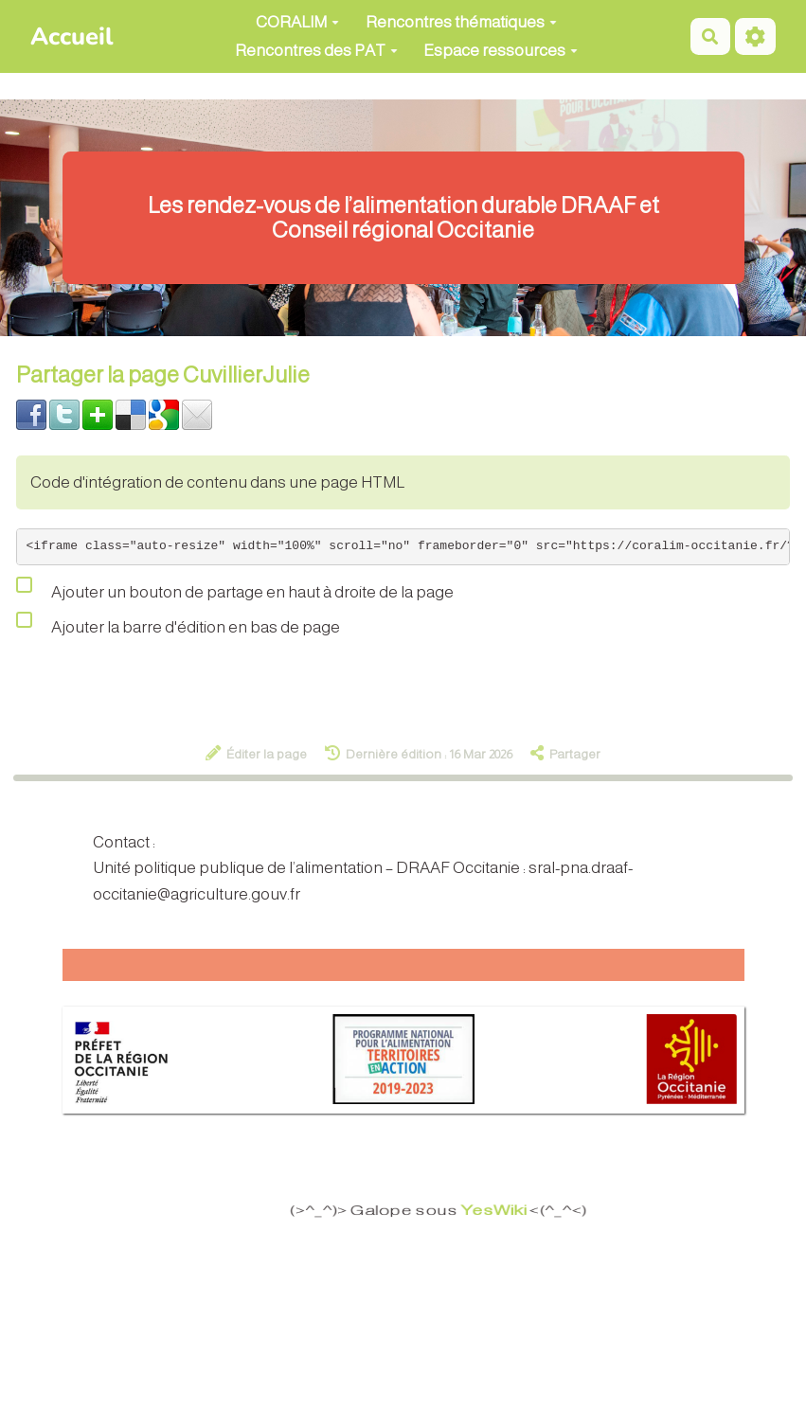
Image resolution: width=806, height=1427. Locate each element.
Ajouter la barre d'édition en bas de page (178, 623)
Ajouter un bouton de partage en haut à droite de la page (235, 588)
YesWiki (500, 1211)
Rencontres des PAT (316, 51)
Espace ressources (500, 51)
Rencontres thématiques (461, 22)
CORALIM (297, 22)
